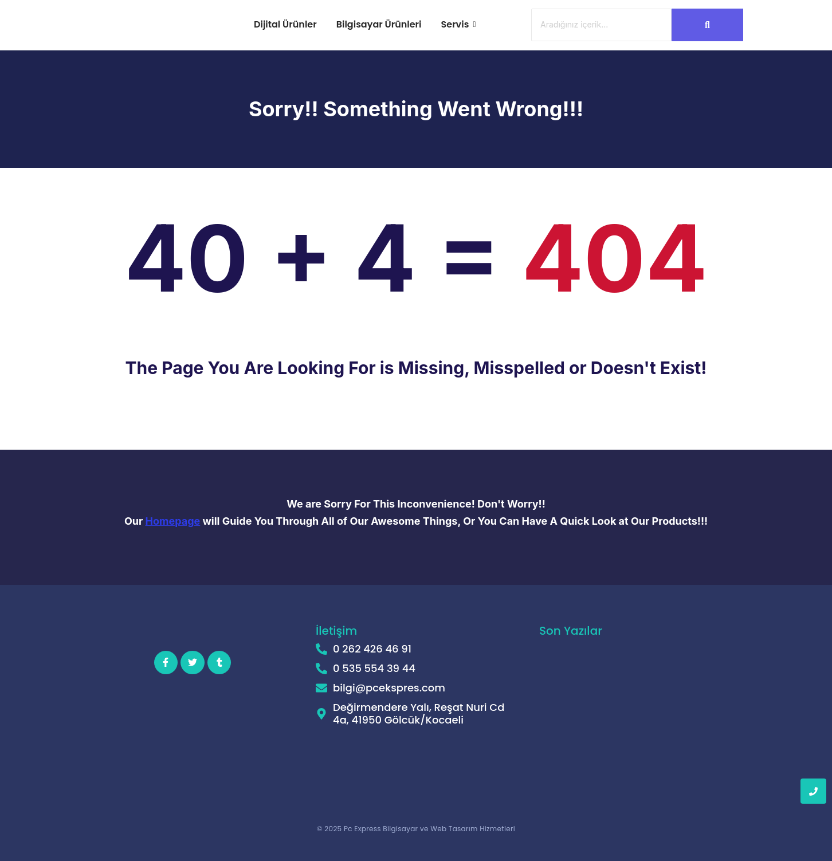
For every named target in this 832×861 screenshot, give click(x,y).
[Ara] (601, 25)
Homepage (173, 521)
